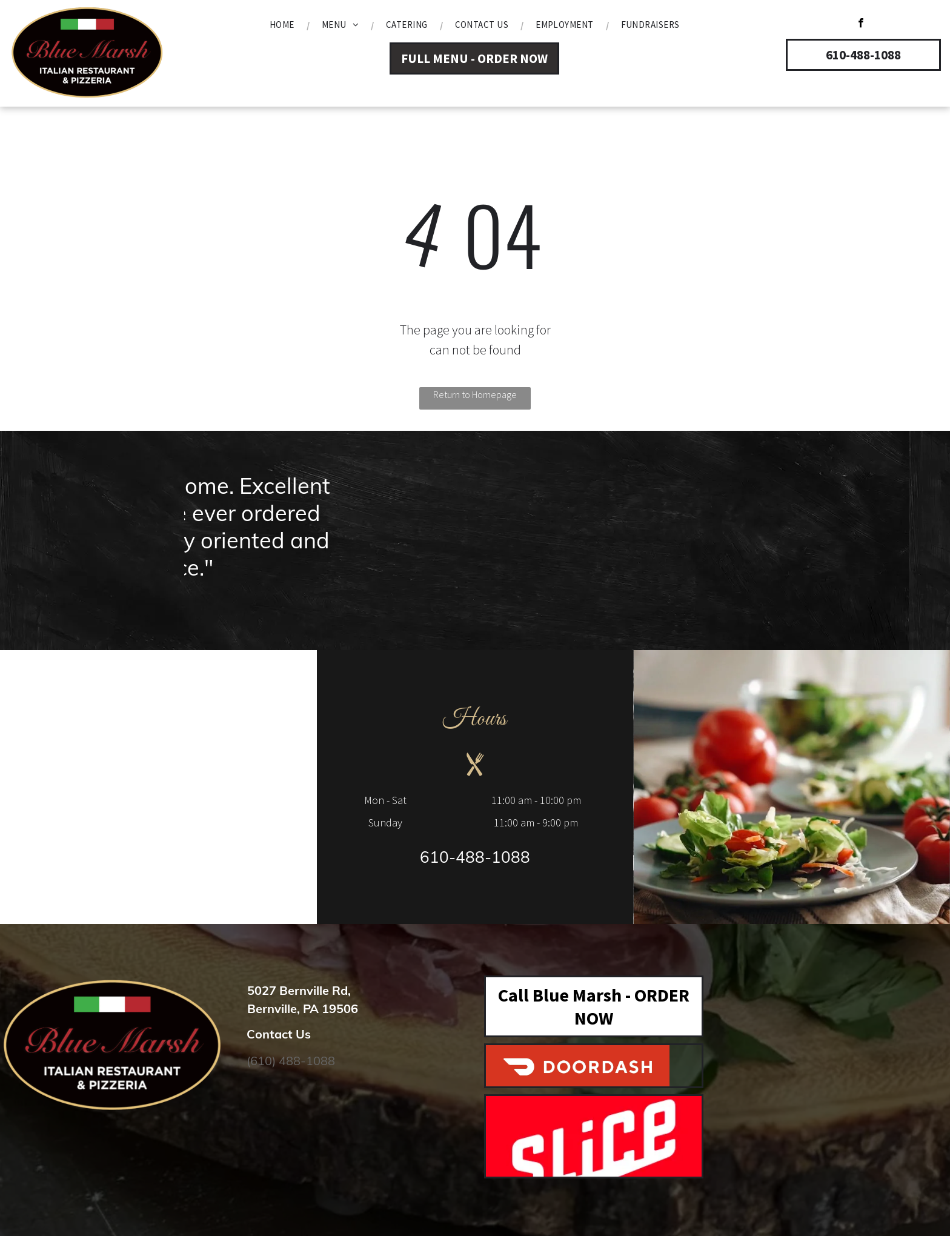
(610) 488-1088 (291, 1060)
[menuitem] (283, 25)
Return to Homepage (475, 394)
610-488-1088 (475, 857)
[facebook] (861, 24)
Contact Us (279, 1034)
